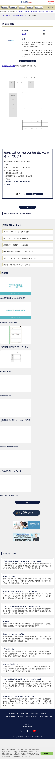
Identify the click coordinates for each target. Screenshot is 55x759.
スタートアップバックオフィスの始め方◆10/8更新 (19, 258)
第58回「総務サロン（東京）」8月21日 (31, 11)
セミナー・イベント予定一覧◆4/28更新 (16, 232)
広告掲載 (43, 714)
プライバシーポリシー (46, 716)
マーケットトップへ (30, 502)
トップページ (5, 15)
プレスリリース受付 (9, 716)
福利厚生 (22, 7)
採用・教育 (13, 7)
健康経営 (30, 7)
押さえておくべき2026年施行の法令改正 (16, 238)
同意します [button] (46, 753)
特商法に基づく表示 (31, 716)
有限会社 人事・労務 (8, 66)
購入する (37, 194)
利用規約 (20, 716)
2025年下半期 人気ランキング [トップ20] (16, 265)
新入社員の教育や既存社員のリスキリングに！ (18, 251)
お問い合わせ (34, 714)
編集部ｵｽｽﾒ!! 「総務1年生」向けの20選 (15, 245)
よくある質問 (24, 714)
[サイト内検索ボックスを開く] (52, 7)
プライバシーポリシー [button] (28, 757)
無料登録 (51, 1)
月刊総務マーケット (19, 15)
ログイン (51, 3)
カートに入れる (29, 207)
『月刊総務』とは (13, 714)
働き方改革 (38, 7)
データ (24, 34)
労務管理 (5, 7)
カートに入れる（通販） (27, 61)
